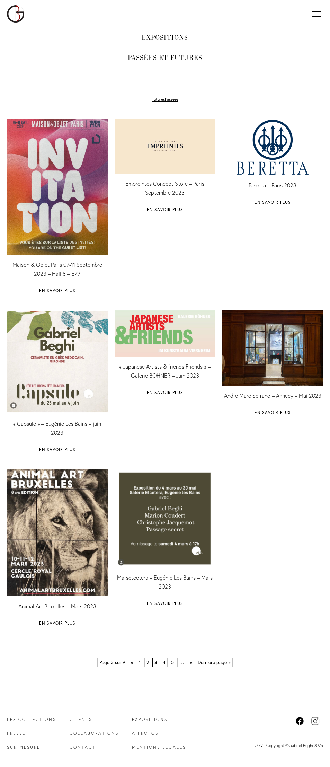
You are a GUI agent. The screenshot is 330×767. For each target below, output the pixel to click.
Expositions (150, 719)
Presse (16, 733)
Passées (171, 99)
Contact (83, 747)
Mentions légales (159, 747)
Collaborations (94, 733)
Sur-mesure (23, 747)
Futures (158, 99)
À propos (145, 733)
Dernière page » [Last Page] (214, 662)
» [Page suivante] (191, 662)
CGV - (260, 745)
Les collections (31, 719)
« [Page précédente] (132, 662)
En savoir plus (57, 290)
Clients (81, 719)
